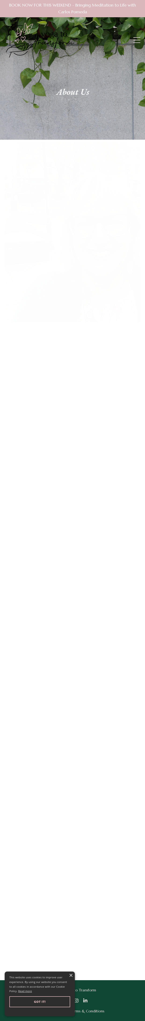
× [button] (70, 975)
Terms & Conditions (87, 1011)
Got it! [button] (40, 1002)
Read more (25, 991)
